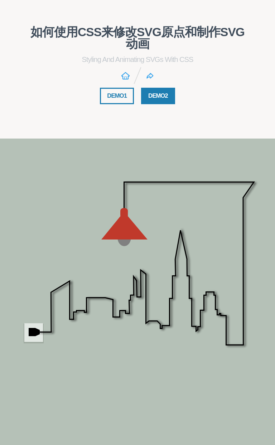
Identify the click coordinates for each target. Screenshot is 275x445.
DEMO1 (117, 95)
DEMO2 (158, 95)
